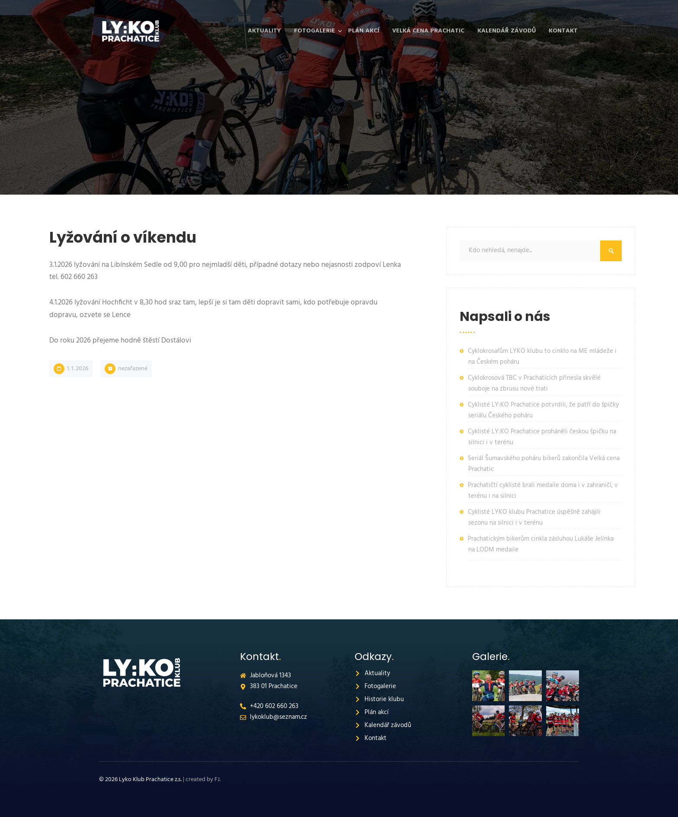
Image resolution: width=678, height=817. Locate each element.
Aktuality (264, 31)
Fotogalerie (314, 31)
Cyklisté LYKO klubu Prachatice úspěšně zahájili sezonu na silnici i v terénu (534, 518)
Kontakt (563, 31)
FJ (217, 780)
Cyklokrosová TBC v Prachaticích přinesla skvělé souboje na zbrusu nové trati (534, 383)
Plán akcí (363, 31)
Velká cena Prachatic (428, 31)
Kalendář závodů (506, 31)
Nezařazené (132, 369)
